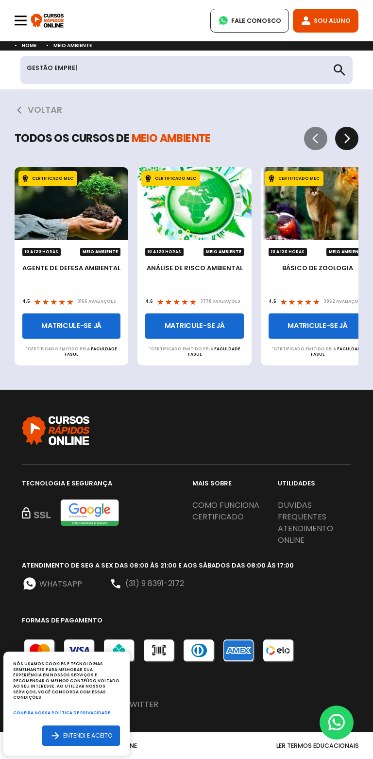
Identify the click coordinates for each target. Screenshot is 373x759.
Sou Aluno (326, 20)
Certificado (218, 516)
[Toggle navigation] (21, 20)
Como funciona (225, 505)
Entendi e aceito (81, 735)
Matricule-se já (71, 325)
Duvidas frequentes (302, 511)
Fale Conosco (249, 20)
